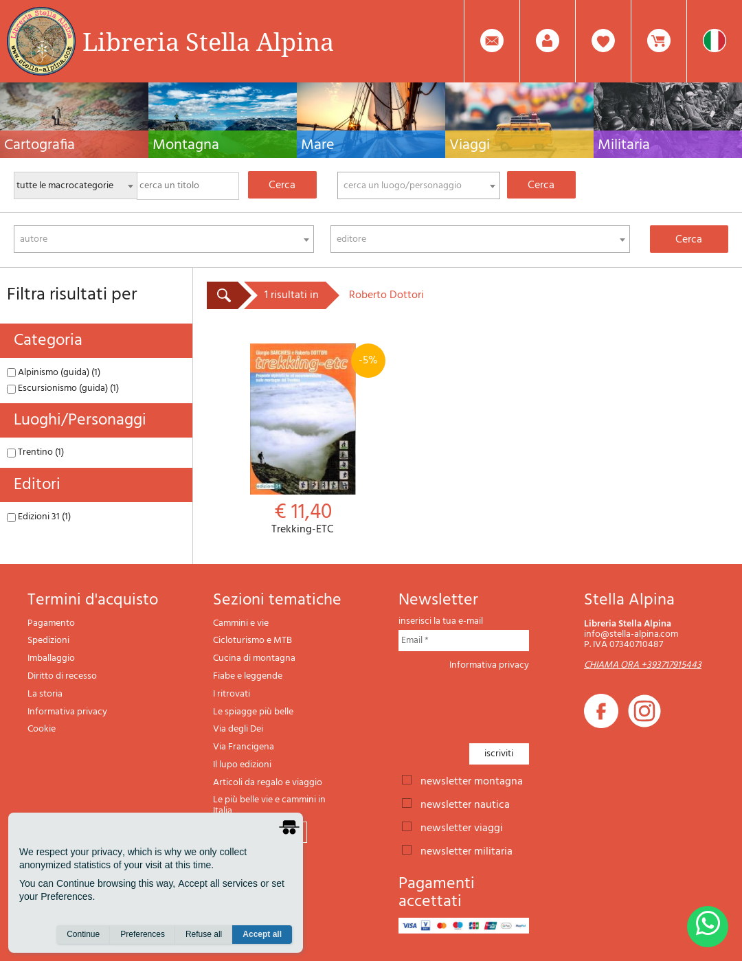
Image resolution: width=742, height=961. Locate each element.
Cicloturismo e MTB (252, 640)
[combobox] (418, 185)
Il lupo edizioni (242, 765)
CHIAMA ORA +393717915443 (642, 665)
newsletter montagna (471, 780)
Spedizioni (48, 640)
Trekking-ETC (303, 439)
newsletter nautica (465, 803)
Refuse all (204, 934)
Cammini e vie (241, 623)
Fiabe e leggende (247, 676)
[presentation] (502, 703)
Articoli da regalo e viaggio (267, 783)
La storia (45, 694)
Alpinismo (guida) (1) (53, 373)
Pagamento (51, 623)
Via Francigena (243, 747)
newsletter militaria (466, 850)
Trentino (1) (35, 452)
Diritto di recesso (62, 676)
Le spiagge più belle (253, 712)
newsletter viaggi (461, 827)
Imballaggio (51, 658)
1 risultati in (292, 295)
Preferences (142, 934)
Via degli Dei (238, 729)
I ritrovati (231, 694)
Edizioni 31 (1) (39, 517)
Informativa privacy (67, 712)
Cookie (41, 729)
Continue (83, 934)
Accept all (262, 934)
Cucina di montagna (254, 658)
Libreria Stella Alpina (208, 41)
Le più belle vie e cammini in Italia (269, 805)
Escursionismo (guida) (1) (63, 388)
